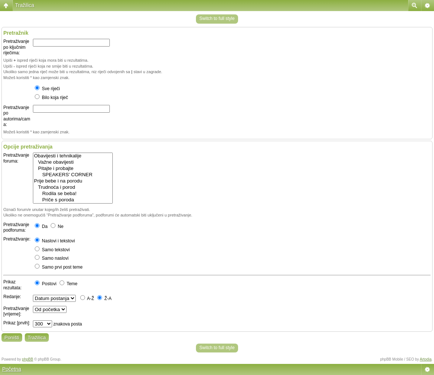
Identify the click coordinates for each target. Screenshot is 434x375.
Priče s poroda (72, 200)
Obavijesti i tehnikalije (72, 156)
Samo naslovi (51, 258)
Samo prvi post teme (58, 267)
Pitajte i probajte (72, 169)
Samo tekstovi (52, 249)
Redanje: (12, 296)
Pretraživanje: (16, 239)
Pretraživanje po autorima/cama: (16, 116)
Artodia (426, 359)
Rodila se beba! (72, 194)
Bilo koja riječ (51, 97)
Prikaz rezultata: (12, 284)
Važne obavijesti (72, 162)
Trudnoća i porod (72, 187)
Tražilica (24, 5)
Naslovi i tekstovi (55, 240)
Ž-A (104, 298)
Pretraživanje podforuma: (16, 227)
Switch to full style (216, 18)
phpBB (27, 359)
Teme (68, 283)
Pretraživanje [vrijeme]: (16, 311)
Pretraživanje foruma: (16, 158)
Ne (57, 226)
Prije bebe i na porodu (72, 181)
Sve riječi (47, 88)
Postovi (46, 283)
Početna (11, 369)
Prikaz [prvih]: (16, 322)
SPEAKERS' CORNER (72, 175)
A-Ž (87, 298)
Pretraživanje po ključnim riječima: (16, 47)
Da (41, 226)
